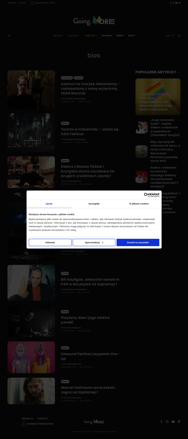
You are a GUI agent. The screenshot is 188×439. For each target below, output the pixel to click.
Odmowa (50, 242)
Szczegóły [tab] (94, 203)
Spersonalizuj (94, 242)
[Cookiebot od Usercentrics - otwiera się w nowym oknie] (146, 195)
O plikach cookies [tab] (139, 203)
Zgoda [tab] (49, 203)
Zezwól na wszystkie (138, 242)
